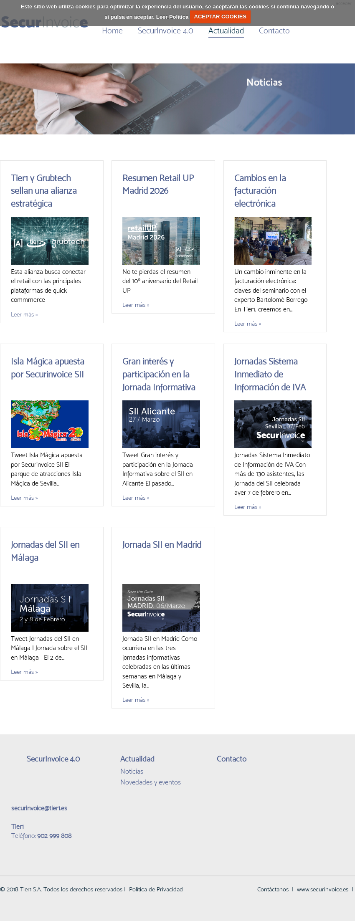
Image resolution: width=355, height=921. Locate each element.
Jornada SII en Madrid (161, 544)
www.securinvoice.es (322, 889)
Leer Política (172, 16)
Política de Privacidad (156, 889)
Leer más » (24, 314)
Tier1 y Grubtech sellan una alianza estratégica (44, 191)
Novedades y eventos (150, 782)
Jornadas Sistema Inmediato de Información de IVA (270, 374)
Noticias (131, 771)
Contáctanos (273, 889)
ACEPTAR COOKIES (220, 16)
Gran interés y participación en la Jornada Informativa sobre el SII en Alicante (158, 387)
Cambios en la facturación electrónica (260, 191)
